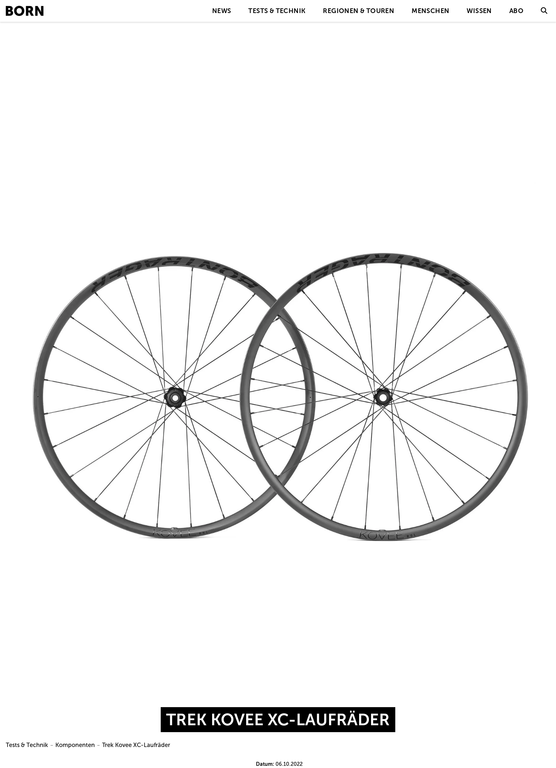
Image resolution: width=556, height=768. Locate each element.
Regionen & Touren (358, 11)
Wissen (479, 11)
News (221, 11)
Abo (516, 11)
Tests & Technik (277, 11)
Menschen (430, 11)
